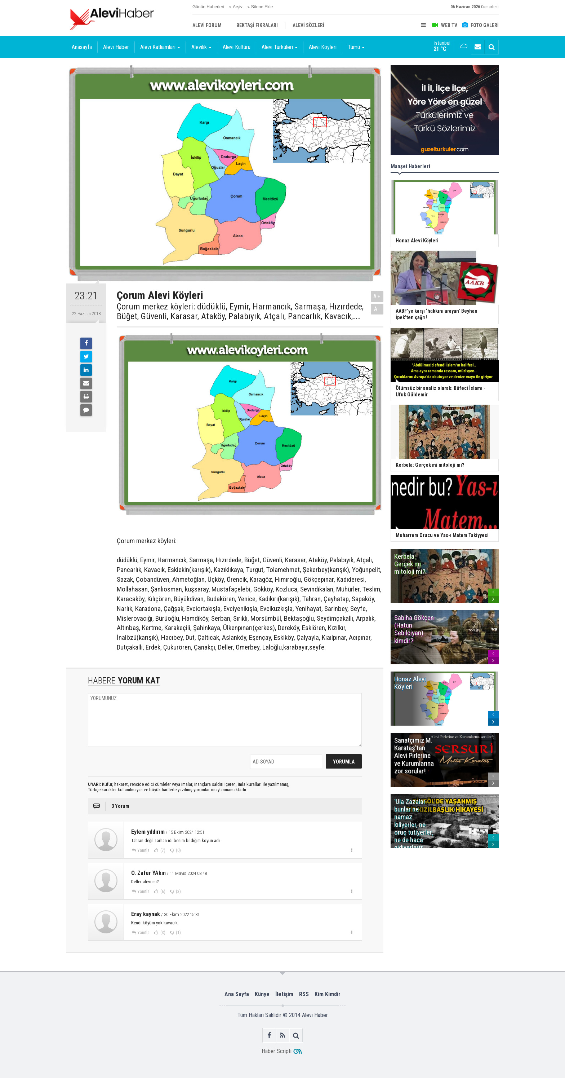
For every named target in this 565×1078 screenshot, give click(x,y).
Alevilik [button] (201, 47)
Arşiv (238, 6)
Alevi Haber (116, 47)
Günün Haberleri (208, 6)
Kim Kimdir (328, 994)
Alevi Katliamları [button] (160, 47)
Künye (262, 994)
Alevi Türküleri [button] (280, 47)
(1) (178, 932)
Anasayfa (82, 47)
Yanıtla (143, 850)
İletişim (284, 994)
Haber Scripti (277, 1051)
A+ (377, 296)
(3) (178, 891)
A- (377, 308)
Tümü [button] (356, 47)
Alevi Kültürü (236, 47)
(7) (162, 850)
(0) (178, 850)
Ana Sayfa (236, 994)
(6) (162, 891)
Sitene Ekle (262, 6)
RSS (304, 994)
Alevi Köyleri (323, 47)
